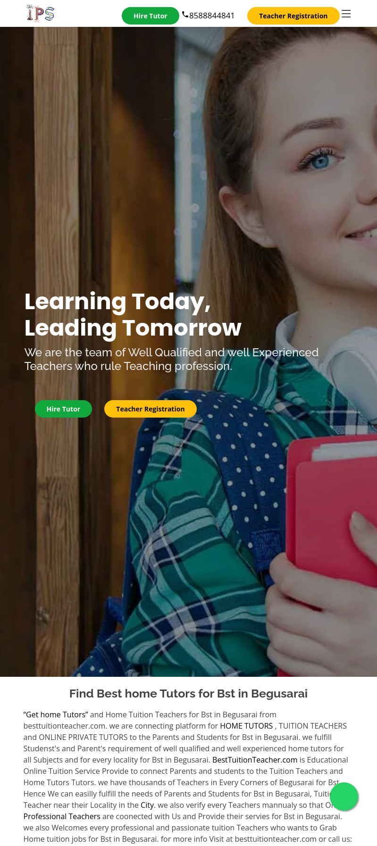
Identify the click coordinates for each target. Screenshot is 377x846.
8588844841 (208, 15)
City (147, 805)
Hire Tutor (151, 15)
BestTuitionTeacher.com (254, 760)
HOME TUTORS (246, 726)
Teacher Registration (293, 15)
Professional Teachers (62, 816)
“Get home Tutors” (56, 714)
